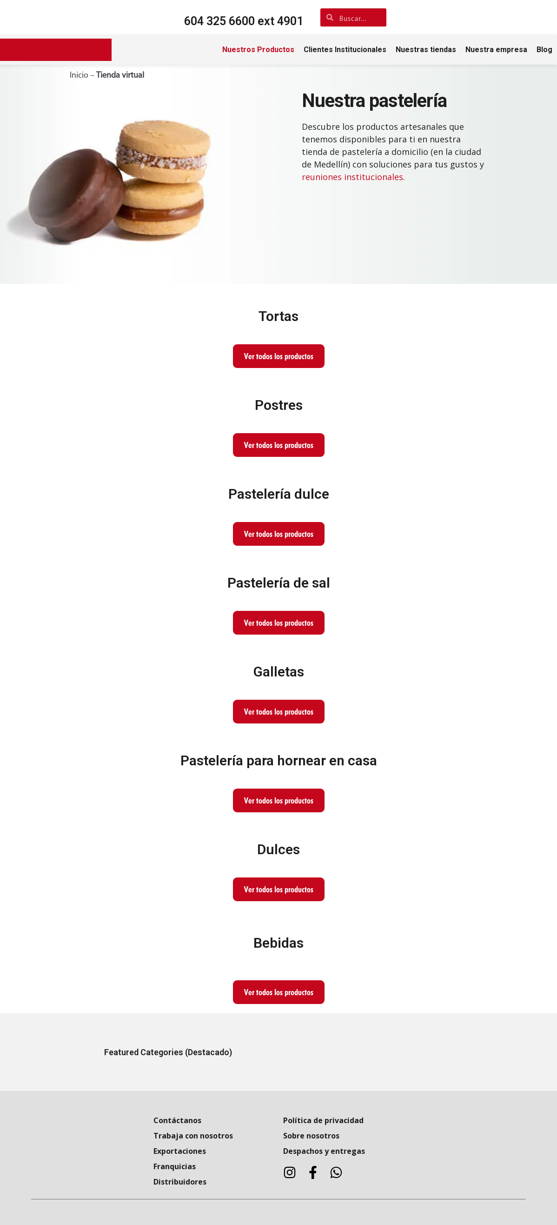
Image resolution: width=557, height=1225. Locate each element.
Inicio (79, 75)
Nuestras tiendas (426, 49)
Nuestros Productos (258, 49)
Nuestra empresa (496, 49)
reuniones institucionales (352, 176)
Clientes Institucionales (345, 49)
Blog (544, 49)
